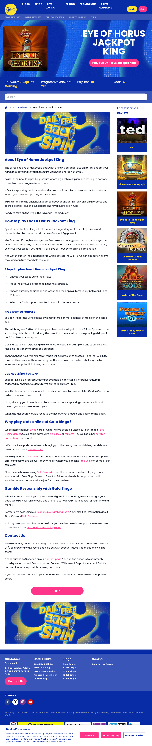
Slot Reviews (12, 17)
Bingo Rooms (69, 664)
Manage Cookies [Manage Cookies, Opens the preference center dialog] (134, 735)
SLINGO (70, 4)
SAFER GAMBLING (106, 5)
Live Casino (107, 664)
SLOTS (26, 4)
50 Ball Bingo (69, 675)
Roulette (96, 664)
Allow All (89, 735)
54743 (7, 715)
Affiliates (48, 664)
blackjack (55, 434)
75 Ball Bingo (69, 671)
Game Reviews (33, 17)
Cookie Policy (40, 678)
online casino (35, 449)
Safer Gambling (42, 668)
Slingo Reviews (55, 17)
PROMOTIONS (88, 4)
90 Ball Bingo (69, 668)
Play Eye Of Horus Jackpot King (114, 63)
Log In (132, 9)
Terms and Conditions (45, 671)
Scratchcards (77, 17)
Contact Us (15, 681)
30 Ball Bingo (69, 678)
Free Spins (86, 460)
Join (142, 9)
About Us (38, 664)
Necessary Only (111, 735)
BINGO (38, 4)
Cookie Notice (48, 739)
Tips (93, 17)
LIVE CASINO (50, 5)
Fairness (38, 675)
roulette (69, 434)
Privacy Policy (50, 675)
